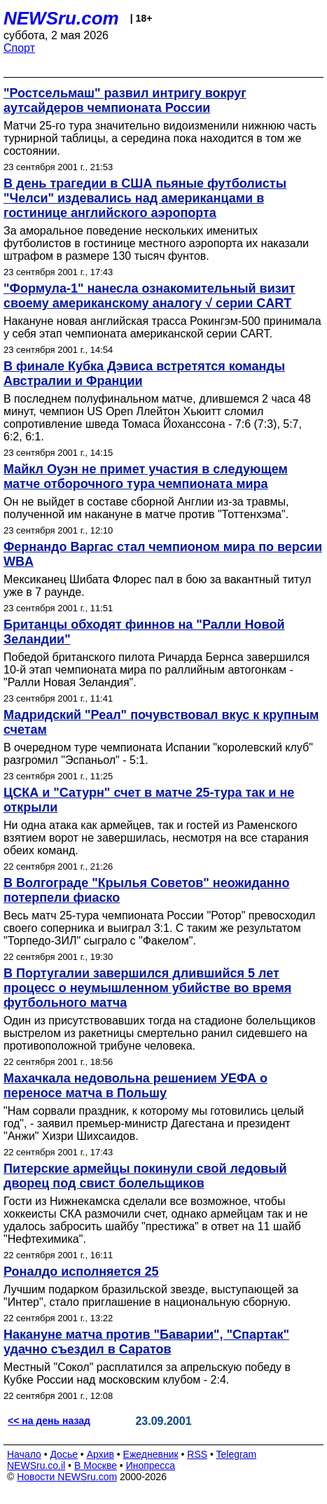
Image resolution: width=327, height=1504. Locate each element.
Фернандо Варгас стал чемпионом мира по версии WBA (163, 554)
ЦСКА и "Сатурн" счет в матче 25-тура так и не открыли (149, 800)
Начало (24, 1454)
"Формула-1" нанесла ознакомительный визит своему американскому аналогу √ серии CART (149, 295)
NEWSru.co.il (36, 1465)
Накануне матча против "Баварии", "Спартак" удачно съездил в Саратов (146, 1342)
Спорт (19, 48)
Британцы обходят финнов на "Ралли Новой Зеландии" (144, 632)
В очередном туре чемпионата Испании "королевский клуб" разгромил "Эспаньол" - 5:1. (158, 753)
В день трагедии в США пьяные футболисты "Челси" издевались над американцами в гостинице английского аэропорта (145, 198)
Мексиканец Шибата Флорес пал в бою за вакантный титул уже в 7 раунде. (157, 585)
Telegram (236, 1454)
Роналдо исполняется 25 (81, 1272)
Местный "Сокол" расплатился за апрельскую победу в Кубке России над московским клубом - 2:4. (147, 1373)
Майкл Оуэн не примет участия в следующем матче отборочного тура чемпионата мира (146, 476)
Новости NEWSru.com (67, 1476)
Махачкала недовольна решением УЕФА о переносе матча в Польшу (135, 1085)
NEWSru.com (61, 18)
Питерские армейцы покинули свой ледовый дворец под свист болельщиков (145, 1176)
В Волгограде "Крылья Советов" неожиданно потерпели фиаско (146, 890)
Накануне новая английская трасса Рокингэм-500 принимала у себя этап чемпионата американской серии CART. (162, 327)
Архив (100, 1454)
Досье (64, 1454)
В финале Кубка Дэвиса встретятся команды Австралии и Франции (144, 373)
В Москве (95, 1465)
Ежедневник (151, 1454)
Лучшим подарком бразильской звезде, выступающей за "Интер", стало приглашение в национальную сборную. (151, 1295)
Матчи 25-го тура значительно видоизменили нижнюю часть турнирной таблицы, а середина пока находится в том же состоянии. (160, 138)
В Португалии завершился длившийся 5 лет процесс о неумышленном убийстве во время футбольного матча (147, 988)
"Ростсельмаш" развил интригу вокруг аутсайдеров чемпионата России (125, 100)
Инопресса (151, 1465)
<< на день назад (49, 1420)
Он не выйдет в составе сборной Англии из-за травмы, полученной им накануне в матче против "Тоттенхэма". (146, 508)
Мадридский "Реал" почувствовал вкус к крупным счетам (161, 722)
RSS (197, 1454)
